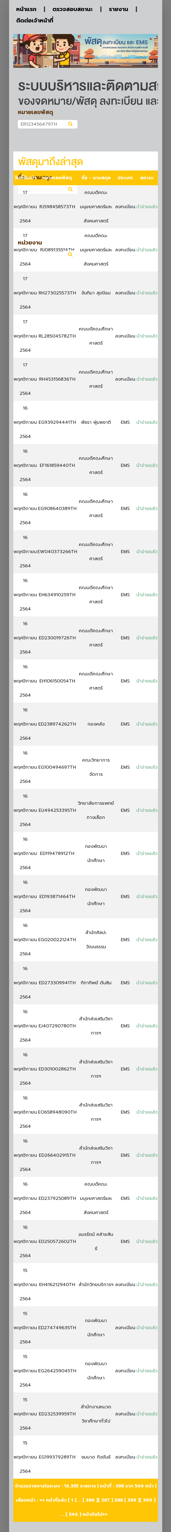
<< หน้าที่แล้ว (52, 1500)
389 (132, 1500)
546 (73, 1514)
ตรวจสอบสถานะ (72, 9)
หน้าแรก (26, 9)
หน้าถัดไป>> (95, 1514)
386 (90, 1500)
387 (105, 1500)
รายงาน (118, 9)
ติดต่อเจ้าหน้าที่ (34, 20)
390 (147, 1500)
